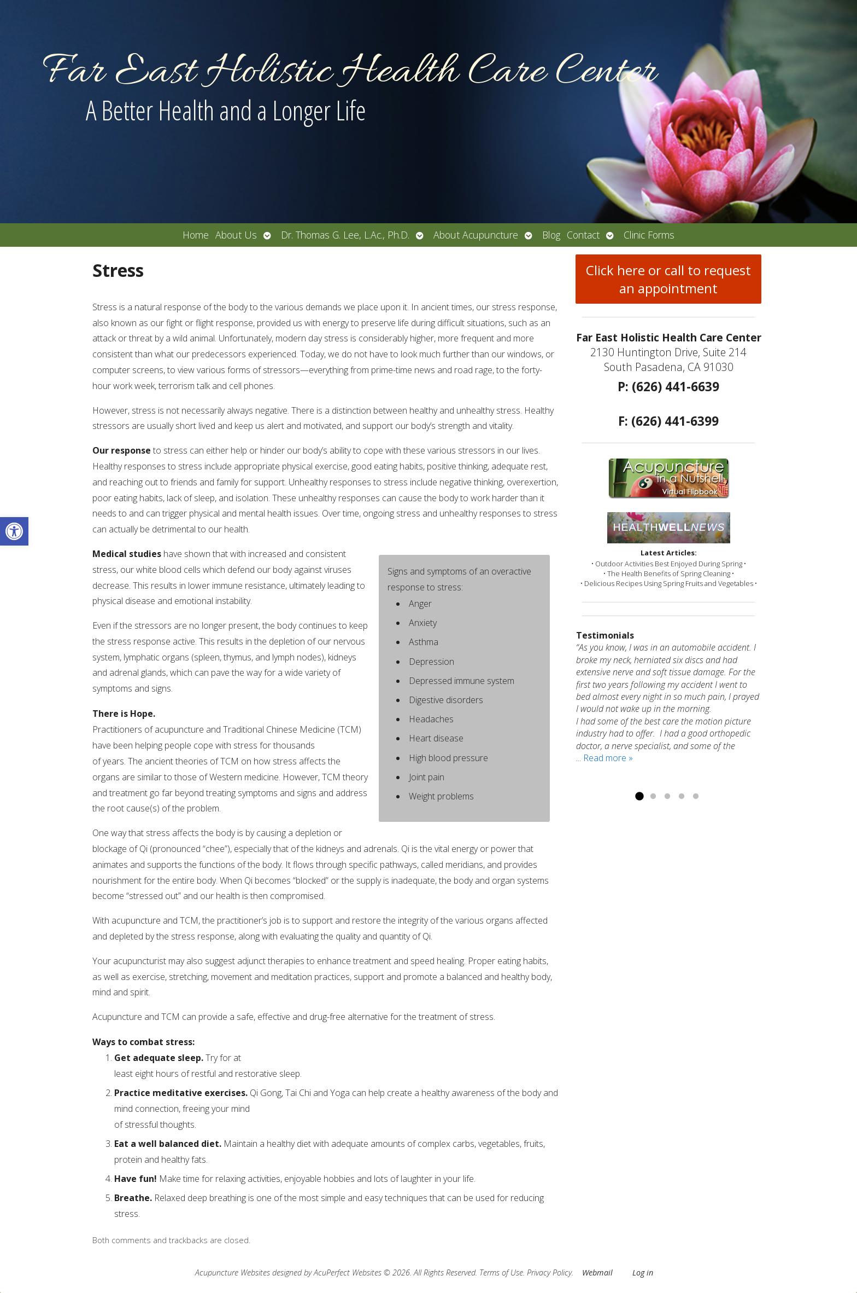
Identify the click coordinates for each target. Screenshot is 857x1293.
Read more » (608, 758)
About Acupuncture (475, 234)
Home (196, 234)
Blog (551, 234)
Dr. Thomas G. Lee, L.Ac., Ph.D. (345, 234)
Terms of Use (501, 1272)
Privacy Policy (549, 1272)
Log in (642, 1272)
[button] (14, 531)
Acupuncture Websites (232, 1272)
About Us (236, 234)
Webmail (597, 1272)
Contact (583, 234)
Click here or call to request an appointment (668, 279)
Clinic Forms (649, 234)
